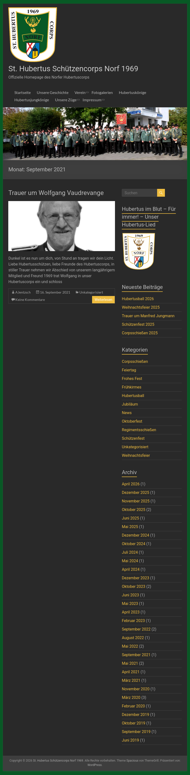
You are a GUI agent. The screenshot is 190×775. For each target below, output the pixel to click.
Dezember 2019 (135, 715)
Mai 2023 (130, 604)
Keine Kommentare (30, 300)
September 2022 (136, 629)
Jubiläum (130, 404)
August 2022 (133, 638)
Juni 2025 (130, 518)
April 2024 (131, 570)
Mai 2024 (130, 561)
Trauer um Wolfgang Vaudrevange (56, 193)
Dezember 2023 (135, 578)
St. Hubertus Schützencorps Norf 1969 (83, 69)
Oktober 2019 (133, 723)
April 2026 (131, 484)
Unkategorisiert (91, 293)
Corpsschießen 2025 (140, 333)
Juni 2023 (130, 595)
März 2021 (131, 681)
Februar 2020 (133, 706)
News (127, 413)
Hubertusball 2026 (138, 299)
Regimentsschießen (139, 430)
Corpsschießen (135, 362)
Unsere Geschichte (52, 93)
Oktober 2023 (133, 587)
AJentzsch (23, 293)
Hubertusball (133, 396)
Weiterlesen (103, 300)
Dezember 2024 (135, 535)
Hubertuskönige (132, 93)
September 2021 (136, 655)
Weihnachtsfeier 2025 (141, 308)
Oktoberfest (132, 421)
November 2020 (135, 689)
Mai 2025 (130, 527)
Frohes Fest (132, 379)
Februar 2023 (133, 621)
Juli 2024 (130, 553)
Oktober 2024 (133, 544)
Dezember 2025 (135, 493)
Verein (80, 93)
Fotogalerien (102, 93)
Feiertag (129, 370)
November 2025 (135, 501)
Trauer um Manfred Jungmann (148, 316)
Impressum (92, 100)
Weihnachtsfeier (136, 456)
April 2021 (131, 672)
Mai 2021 (130, 664)
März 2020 (131, 698)
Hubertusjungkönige (31, 100)
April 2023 (131, 612)
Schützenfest (133, 439)
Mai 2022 (130, 646)
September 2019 (136, 732)
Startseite (22, 93)
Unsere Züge (65, 100)
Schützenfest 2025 (138, 325)
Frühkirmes (131, 387)
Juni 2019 (130, 740)
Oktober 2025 (133, 510)
